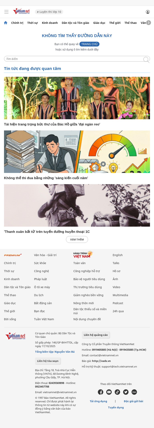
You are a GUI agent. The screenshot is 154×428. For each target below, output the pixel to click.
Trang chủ (89, 44)
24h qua (118, 311)
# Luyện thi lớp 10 (49, 12)
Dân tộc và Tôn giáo (75, 22)
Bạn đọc (39, 311)
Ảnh (115, 279)
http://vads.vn (101, 361)
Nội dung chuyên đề (87, 319)
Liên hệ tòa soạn (48, 361)
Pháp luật (40, 279)
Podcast (118, 303)
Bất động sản (43, 303)
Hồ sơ (116, 271)
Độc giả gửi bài (133, 401)
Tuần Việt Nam (44, 319)
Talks (116, 263)
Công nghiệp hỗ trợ (86, 271)
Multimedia (120, 295)
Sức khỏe (40, 263)
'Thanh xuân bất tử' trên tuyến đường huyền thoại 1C (47, 232)
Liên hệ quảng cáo (96, 335)
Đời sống (10, 319)
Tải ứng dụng (98, 401)
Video (116, 287)
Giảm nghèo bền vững (88, 295)
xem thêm (77, 239)
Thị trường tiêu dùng (87, 287)
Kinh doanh (50, 22)
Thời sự (32, 22)
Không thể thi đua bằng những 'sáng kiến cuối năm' (46, 178)
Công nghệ (41, 271)
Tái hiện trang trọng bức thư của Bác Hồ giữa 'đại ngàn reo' (52, 124)
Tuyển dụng (116, 407)
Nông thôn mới (83, 303)
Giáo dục (99, 22)
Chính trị (17, 22)
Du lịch (39, 295)
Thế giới (115, 22)
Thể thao (131, 22)
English (118, 255)
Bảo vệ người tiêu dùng (89, 279)
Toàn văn (79, 263)
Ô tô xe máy (42, 287)
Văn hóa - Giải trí (45, 255)
